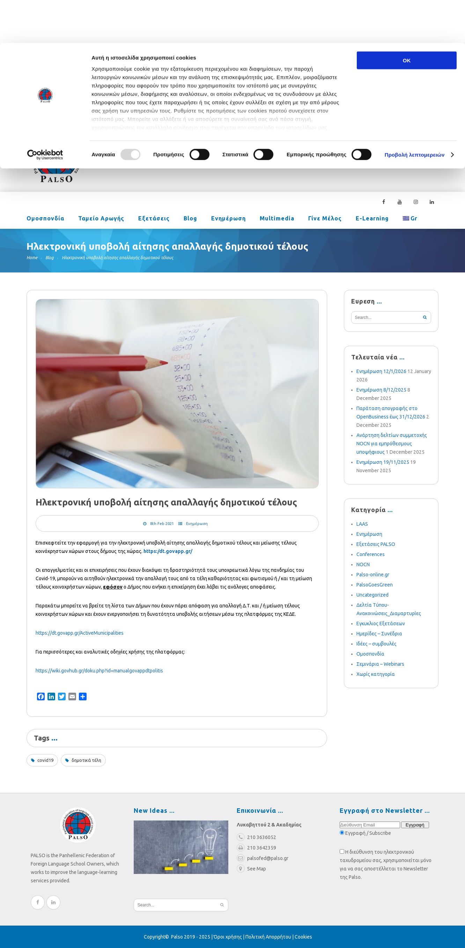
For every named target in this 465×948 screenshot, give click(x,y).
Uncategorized (372, 595)
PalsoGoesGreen (374, 585)
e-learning (372, 219)
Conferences (370, 554)
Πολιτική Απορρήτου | (270, 937)
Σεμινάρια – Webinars (380, 664)
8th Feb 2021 (162, 524)
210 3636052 (384, 145)
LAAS (362, 524)
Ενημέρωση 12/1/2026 (381, 371)
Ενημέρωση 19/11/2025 (382, 462)
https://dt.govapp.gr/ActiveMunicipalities (80, 633)
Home (32, 257)
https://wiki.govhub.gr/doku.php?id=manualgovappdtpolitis (99, 670)
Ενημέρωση (228, 219)
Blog (190, 219)
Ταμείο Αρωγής (101, 219)
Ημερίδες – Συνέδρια (379, 633)
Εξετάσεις (154, 219)
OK (407, 17)
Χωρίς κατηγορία (375, 674)
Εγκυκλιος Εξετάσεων (380, 623)
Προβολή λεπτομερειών (415, 112)
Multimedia (277, 219)
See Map (251, 869)
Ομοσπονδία (45, 219)
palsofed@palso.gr (329, 145)
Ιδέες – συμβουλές (376, 644)
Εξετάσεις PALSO (375, 544)
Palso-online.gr (372, 574)
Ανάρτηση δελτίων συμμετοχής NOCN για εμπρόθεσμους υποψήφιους (391, 443)
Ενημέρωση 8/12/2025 (381, 390)
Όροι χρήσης (228, 937)
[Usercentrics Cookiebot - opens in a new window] (45, 112)
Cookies (303, 937)
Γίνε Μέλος (325, 219)
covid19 (45, 760)
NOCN (363, 564)
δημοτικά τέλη (86, 760)
